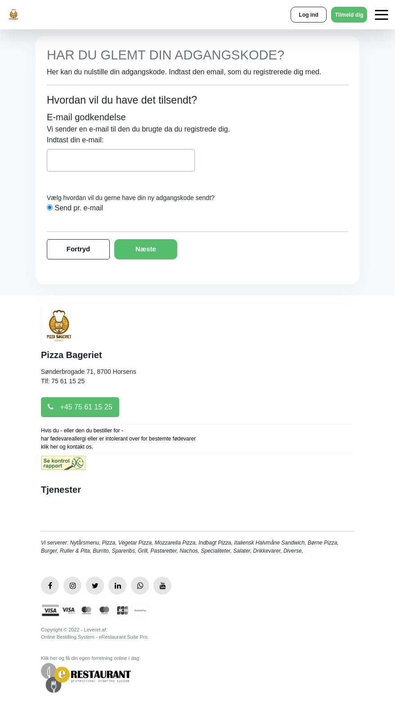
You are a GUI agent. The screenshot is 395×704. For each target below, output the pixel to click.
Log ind (308, 15)
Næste (145, 249)
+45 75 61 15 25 (80, 407)
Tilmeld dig (349, 15)
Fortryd (78, 249)
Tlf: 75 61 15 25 (63, 381)
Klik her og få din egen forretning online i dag (90, 658)
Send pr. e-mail (78, 208)
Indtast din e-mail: (75, 140)
